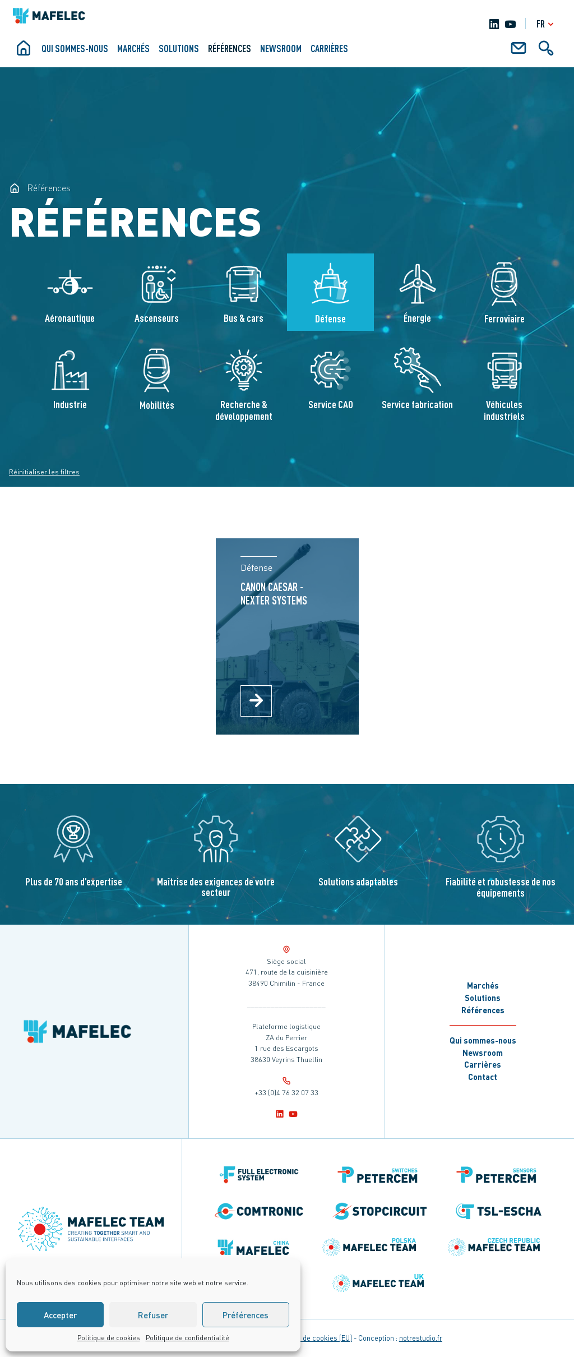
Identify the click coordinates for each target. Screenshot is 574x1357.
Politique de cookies (108, 1337)
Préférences (246, 1315)
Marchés (133, 48)
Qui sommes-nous (74, 48)
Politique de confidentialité (187, 1337)
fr (546, 24)
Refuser (153, 1315)
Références (229, 48)
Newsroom (281, 48)
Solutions (179, 48)
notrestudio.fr (420, 1337)
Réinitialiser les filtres (44, 472)
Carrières (329, 48)
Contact (482, 1077)
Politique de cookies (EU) (312, 1337)
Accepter (60, 1315)
